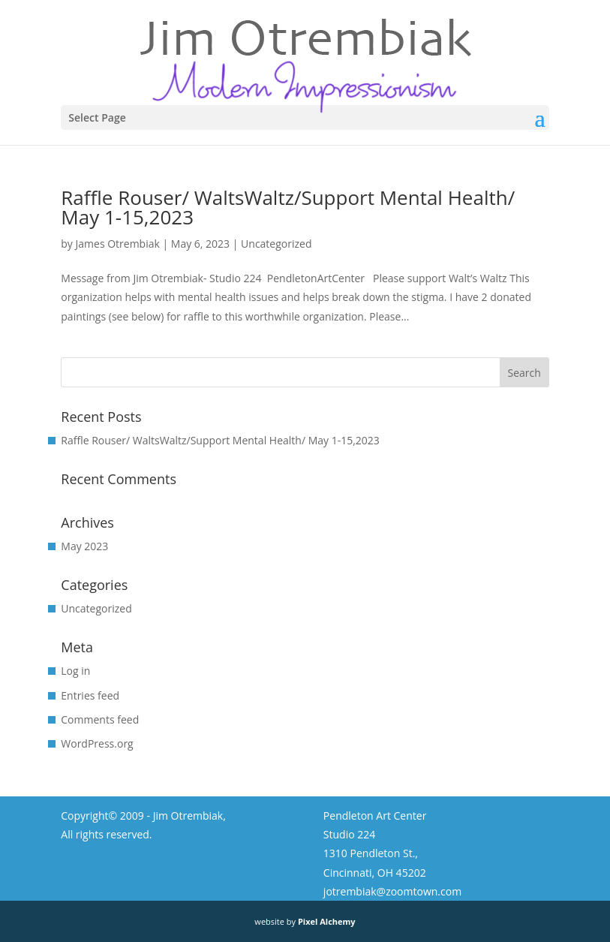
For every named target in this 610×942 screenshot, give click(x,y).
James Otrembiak (118, 243)
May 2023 (84, 546)
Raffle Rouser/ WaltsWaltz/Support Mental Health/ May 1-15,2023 (288, 207)
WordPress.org (97, 743)
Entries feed (90, 695)
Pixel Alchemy (327, 921)
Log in (75, 671)
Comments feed (100, 719)
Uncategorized (276, 243)
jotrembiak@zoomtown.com (392, 891)
